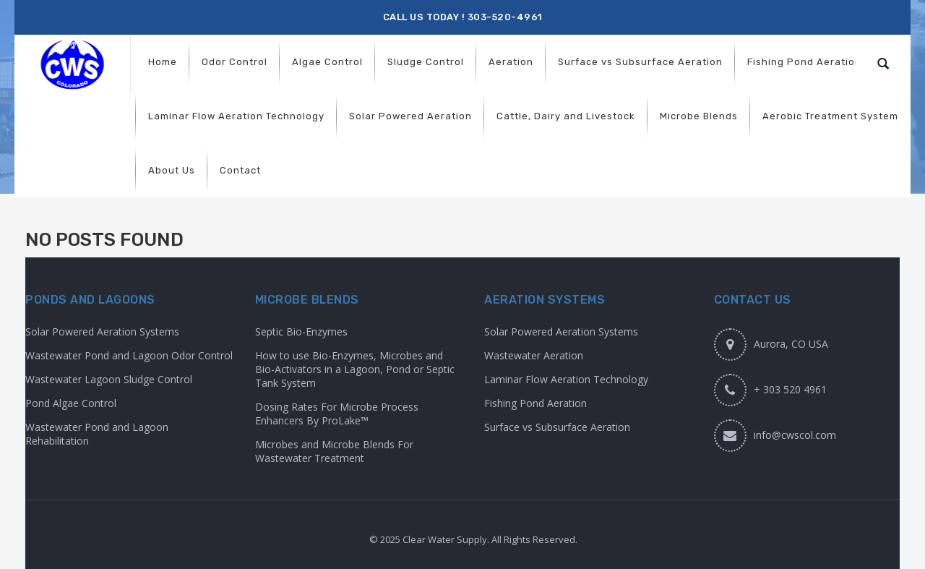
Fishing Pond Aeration (535, 403)
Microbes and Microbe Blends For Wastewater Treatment (334, 451)
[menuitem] (162, 62)
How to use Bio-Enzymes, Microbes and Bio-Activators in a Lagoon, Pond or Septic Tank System (355, 369)
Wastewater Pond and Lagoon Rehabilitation (96, 434)
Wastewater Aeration (533, 355)
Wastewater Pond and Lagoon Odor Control (129, 355)
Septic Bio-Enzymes (301, 331)
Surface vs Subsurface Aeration (557, 427)
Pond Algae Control (70, 403)
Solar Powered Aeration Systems (102, 331)
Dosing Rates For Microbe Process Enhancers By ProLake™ (336, 413)
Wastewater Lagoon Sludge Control (108, 379)
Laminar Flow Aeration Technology (566, 379)
